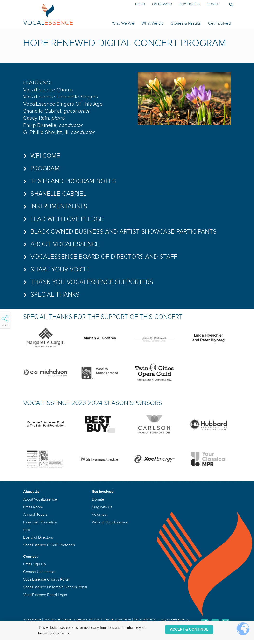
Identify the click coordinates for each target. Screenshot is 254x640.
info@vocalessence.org (174, 619)
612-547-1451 (123, 619)
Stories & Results (186, 23)
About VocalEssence (40, 499)
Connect (30, 556)
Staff (26, 530)
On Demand (162, 4)
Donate (213, 4)
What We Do (152, 23)
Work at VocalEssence (110, 522)
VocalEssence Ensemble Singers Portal (55, 587)
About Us (31, 491)
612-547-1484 (148, 619)
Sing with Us (102, 507)
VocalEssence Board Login (45, 594)
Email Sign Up (34, 564)
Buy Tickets (189, 4)
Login (140, 4)
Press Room (33, 507)
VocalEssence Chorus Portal (46, 579)
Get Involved (219, 23)
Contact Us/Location (39, 572)
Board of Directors (38, 537)
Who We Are (123, 23)
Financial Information (40, 522)
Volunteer (100, 514)
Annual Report (35, 514)
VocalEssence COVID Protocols (49, 545)
